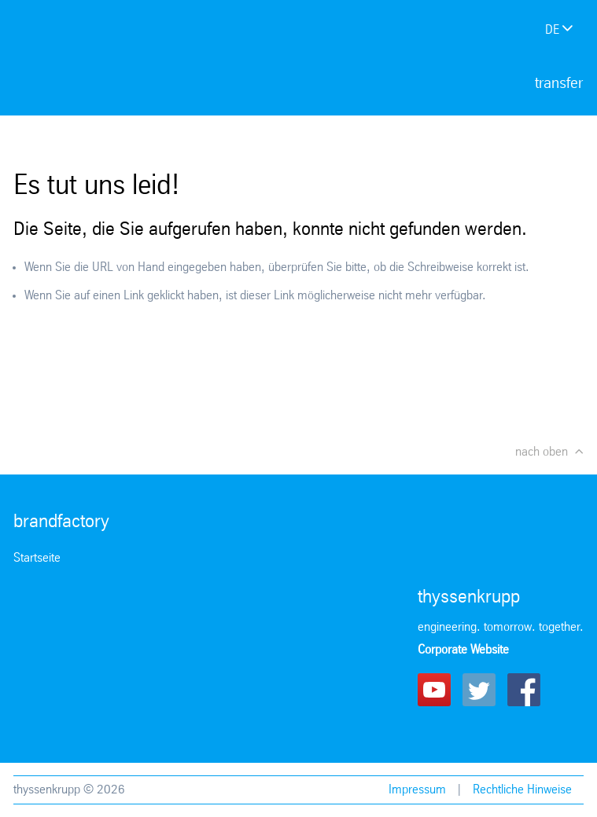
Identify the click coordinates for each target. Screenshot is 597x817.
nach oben (541, 452)
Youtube (434, 689)
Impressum (417, 790)
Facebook (523, 689)
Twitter (479, 689)
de (552, 30)
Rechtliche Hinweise (522, 790)
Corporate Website (463, 650)
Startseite (37, 558)
